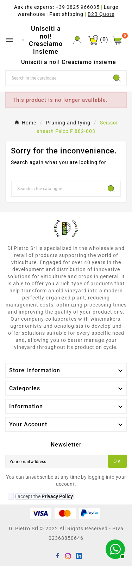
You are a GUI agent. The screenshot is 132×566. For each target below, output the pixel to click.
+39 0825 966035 (78, 7)
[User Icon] (77, 40)
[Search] (57, 78)
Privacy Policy (57, 496)
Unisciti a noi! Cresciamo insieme (46, 40)
